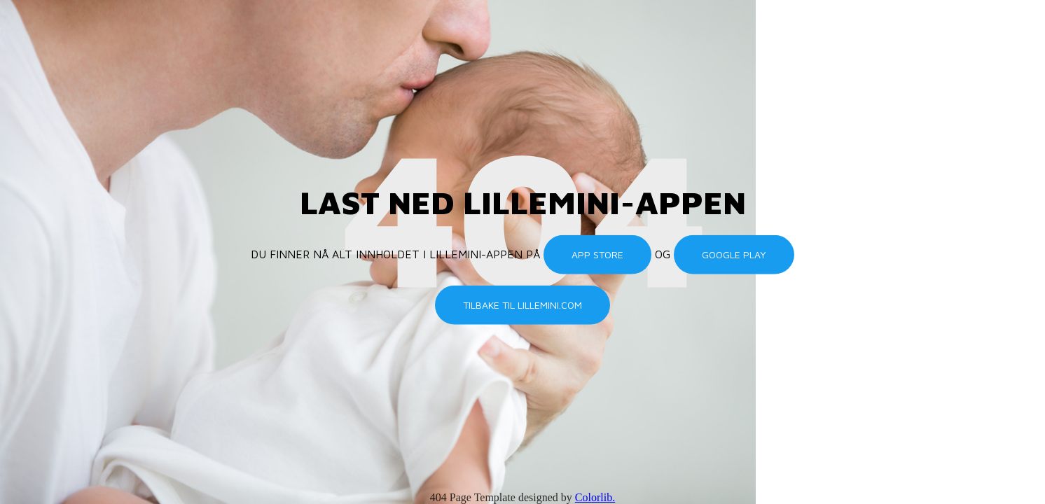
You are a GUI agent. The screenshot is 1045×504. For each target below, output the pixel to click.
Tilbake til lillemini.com (522, 305)
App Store (597, 254)
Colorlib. (595, 497)
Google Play (734, 254)
